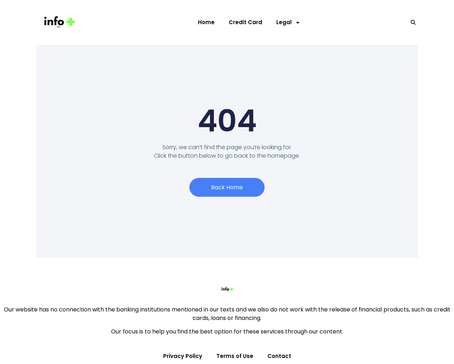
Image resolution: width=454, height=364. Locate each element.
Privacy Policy (182, 356)
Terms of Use (234, 356)
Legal (288, 22)
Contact (279, 356)
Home (206, 22)
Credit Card (245, 22)
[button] (413, 22)
